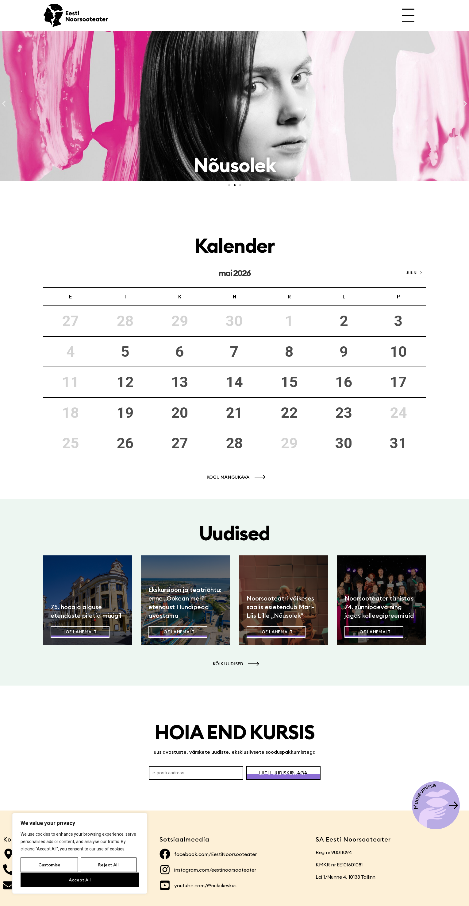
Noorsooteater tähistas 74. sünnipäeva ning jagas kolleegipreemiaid (379, 606)
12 (125, 382)
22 (289, 413)
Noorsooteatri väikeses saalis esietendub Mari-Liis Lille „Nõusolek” (280, 606)
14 (234, 382)
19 (125, 413)
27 (179, 443)
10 (398, 351)
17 (398, 382)
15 (289, 382)
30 (343, 443)
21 (234, 413)
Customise (49, 865)
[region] (79, 853)
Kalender (234, 245)
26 (125, 443)
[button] (4, 104)
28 (234, 443)
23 (343, 413)
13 (179, 382)
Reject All (108, 865)
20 (179, 413)
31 (398, 443)
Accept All (80, 880)
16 (343, 382)
